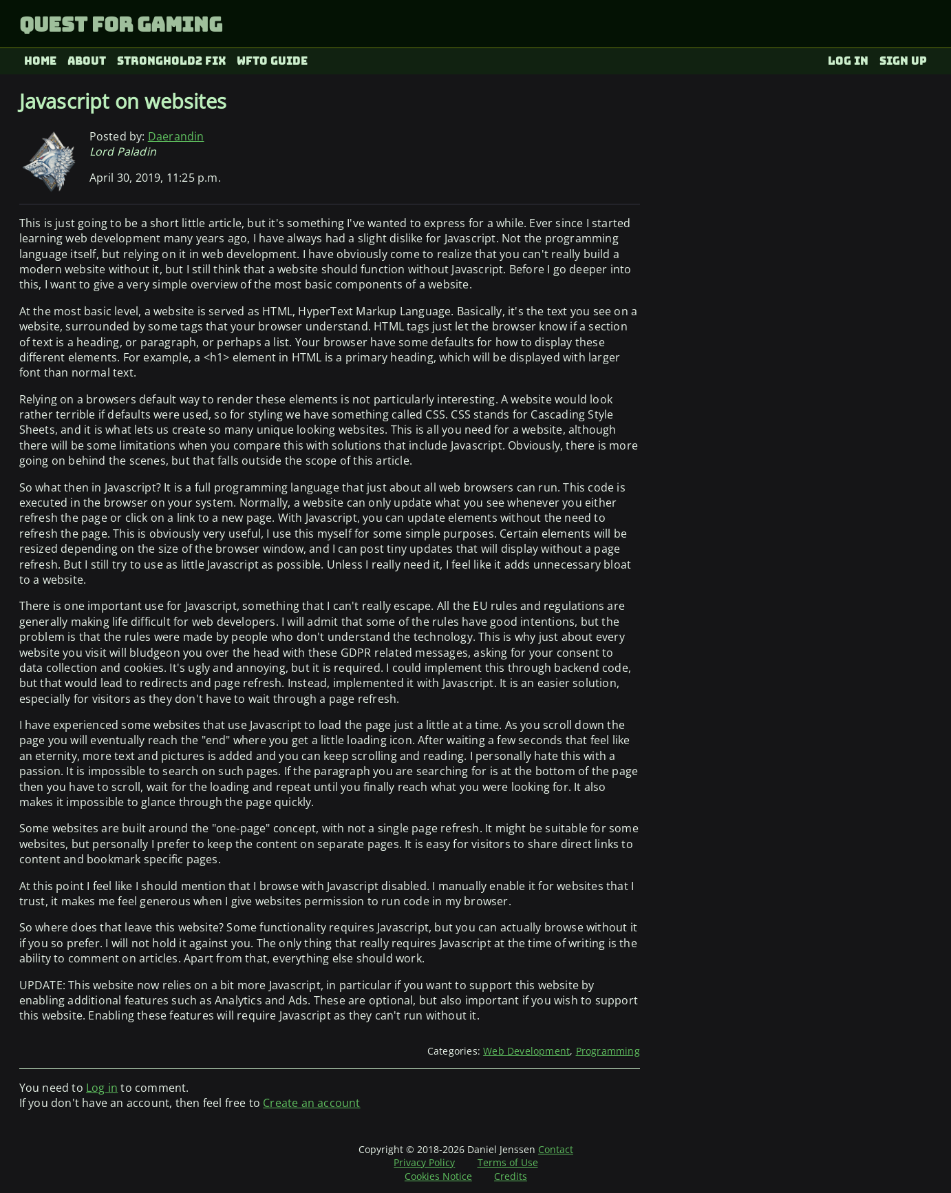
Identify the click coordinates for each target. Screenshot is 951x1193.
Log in (848, 61)
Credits (510, 1176)
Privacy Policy (424, 1162)
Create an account (311, 1102)
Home (40, 61)
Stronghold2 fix (171, 61)
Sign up (903, 61)
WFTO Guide (272, 61)
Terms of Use (508, 1162)
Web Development (526, 1050)
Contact (555, 1149)
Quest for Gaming (120, 24)
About (86, 61)
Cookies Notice (438, 1176)
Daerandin (176, 136)
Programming (608, 1050)
